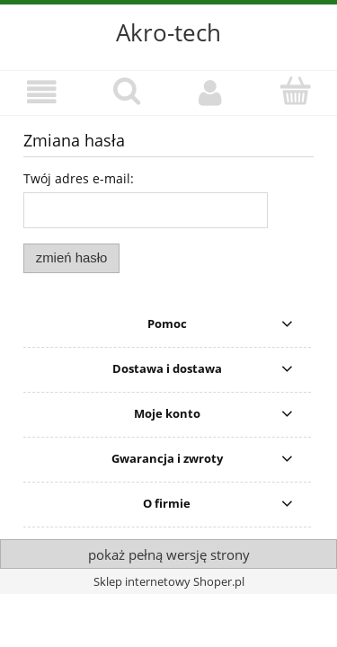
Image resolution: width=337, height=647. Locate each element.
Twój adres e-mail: (78, 178)
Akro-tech (168, 32)
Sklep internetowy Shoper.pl (168, 581)
